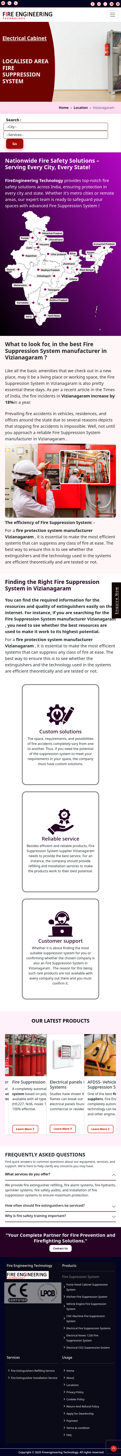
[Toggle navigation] (112, 15)
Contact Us (60, 1248)
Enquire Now (116, 600)
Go (14, 143)
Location (81, 107)
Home (64, 107)
